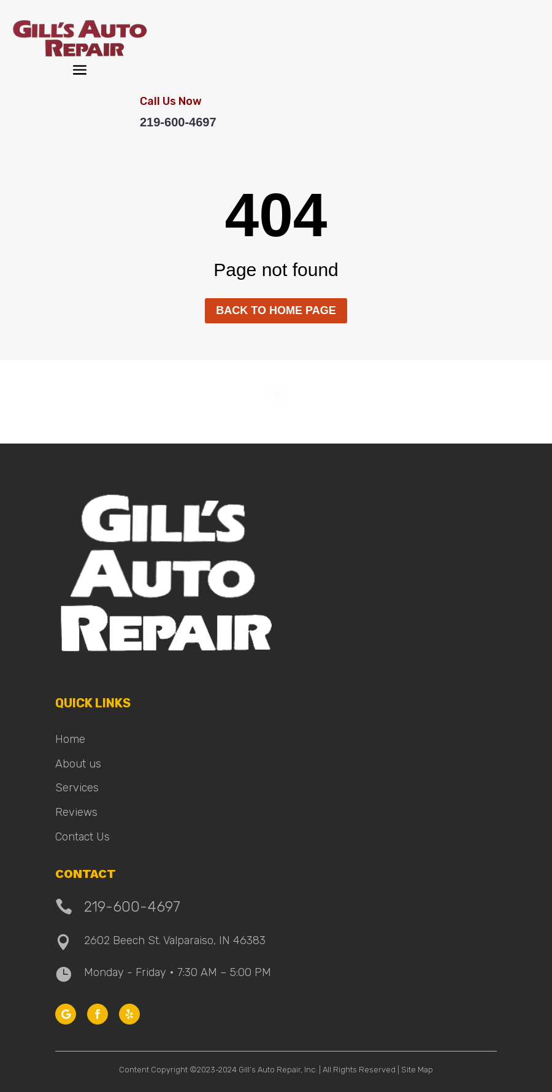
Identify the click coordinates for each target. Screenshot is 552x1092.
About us (78, 764)
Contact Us (82, 837)
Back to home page (275, 310)
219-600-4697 (178, 122)
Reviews (76, 812)
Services (77, 787)
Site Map (417, 1069)
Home (70, 739)
